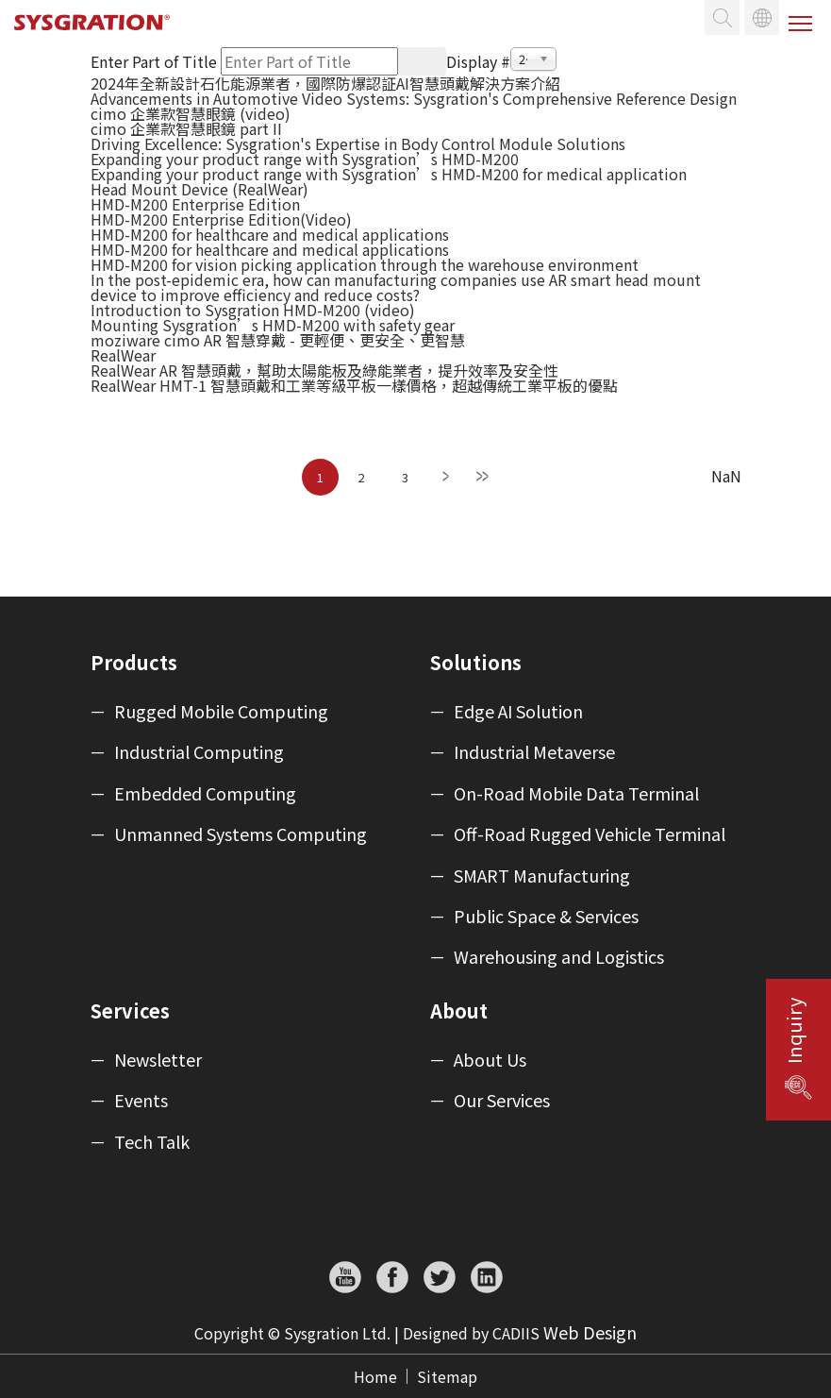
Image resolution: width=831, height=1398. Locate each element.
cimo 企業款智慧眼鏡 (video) (191, 113)
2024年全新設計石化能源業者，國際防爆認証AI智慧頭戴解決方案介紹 (325, 83)
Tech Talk (152, 1142)
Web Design (590, 1332)
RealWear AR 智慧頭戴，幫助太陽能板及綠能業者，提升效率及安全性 (324, 370)
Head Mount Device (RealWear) (199, 188)
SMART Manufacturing (542, 876)
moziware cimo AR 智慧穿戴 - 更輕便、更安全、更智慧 (278, 339)
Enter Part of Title (156, 61)
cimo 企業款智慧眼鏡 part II (186, 128)
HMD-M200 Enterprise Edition (195, 204)
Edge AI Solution (518, 711)
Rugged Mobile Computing (221, 711)
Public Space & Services (546, 916)
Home (375, 1376)
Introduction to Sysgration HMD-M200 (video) (253, 309)
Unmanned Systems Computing (240, 834)
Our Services (502, 1100)
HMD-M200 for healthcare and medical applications (270, 234)
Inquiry (794, 1031)
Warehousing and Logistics (559, 957)
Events (141, 1100)
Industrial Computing (199, 752)
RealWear (123, 355)
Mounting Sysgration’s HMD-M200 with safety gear (273, 324)
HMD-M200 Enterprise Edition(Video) (221, 219)
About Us (490, 1060)
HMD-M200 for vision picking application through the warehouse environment (365, 264)
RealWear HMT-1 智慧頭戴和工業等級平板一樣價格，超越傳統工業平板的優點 (354, 385)
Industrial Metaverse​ (534, 752)
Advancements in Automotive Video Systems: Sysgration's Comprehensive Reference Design (414, 98)
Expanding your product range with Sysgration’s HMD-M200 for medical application (389, 173)
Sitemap (447, 1376)
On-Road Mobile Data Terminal (576, 794)
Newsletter (158, 1060)
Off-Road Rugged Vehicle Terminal (589, 834)
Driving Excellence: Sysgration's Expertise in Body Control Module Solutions (358, 143)
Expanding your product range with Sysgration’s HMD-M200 (305, 158)
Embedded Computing (205, 794)
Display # (478, 61)
